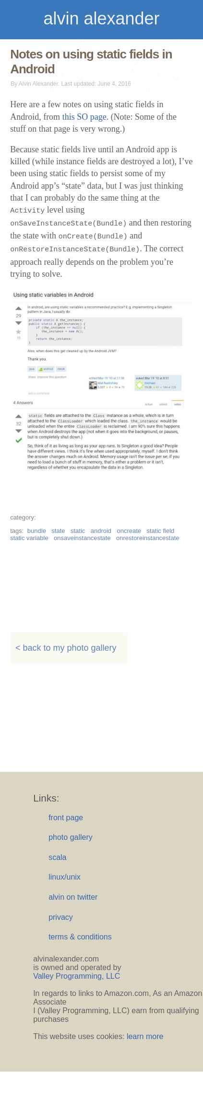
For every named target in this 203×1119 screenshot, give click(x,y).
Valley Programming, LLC (76, 976)
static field (161, 530)
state (58, 530)
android (101, 530)
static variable (29, 538)
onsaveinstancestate (82, 538)
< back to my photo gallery (66, 648)
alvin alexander (101, 18)
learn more (145, 1036)
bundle (36, 530)
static (78, 530)
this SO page (84, 117)
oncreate (129, 530)
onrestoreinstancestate (147, 538)
